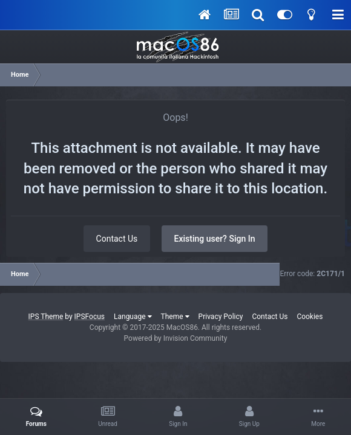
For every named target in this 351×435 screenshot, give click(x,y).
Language (133, 316)
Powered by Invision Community (176, 338)
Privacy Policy (220, 316)
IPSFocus (89, 316)
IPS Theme (46, 316)
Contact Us (117, 238)
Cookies (310, 316)
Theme (175, 316)
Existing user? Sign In (214, 238)
